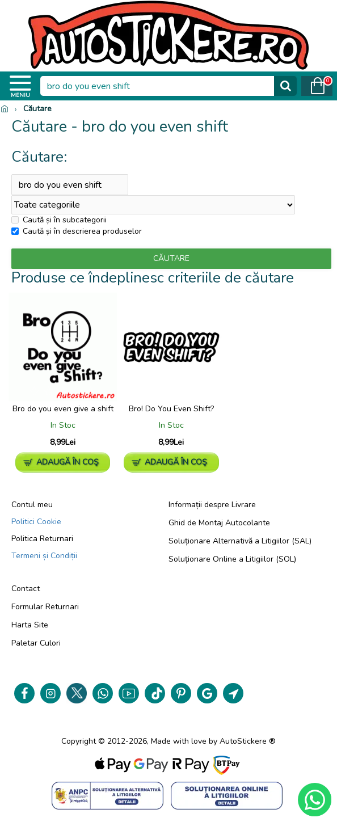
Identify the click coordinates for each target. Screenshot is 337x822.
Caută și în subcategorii (59, 220)
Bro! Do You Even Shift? (171, 409)
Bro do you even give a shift (62, 409)
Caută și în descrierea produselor (76, 231)
